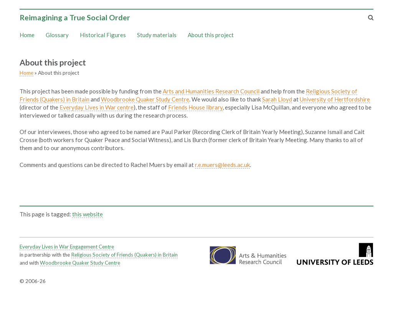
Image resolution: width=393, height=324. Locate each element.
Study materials (157, 34)
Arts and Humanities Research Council (211, 91)
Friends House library (195, 107)
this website (87, 214)
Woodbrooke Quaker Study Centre (145, 99)
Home (27, 34)
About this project (211, 34)
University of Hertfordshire (335, 99)
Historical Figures (103, 34)
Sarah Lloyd (277, 99)
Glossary (57, 34)
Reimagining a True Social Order (75, 17)
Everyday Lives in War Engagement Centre (67, 247)
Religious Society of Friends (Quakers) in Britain (124, 255)
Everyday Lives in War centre (96, 107)
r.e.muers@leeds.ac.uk (222, 164)
